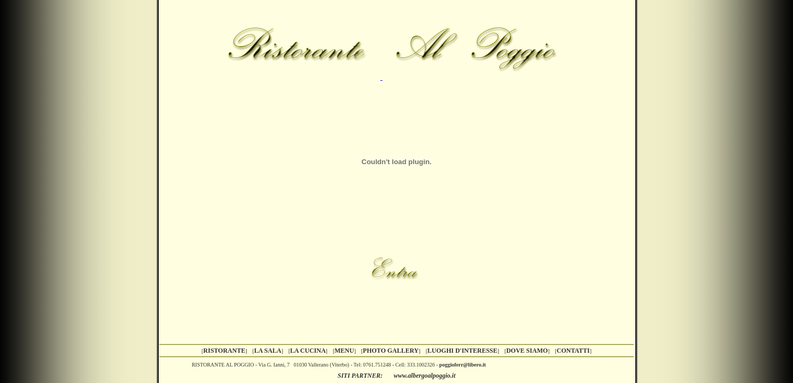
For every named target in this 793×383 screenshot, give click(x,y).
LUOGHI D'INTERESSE (462, 350)
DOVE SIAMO (527, 350)
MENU (344, 350)
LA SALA (267, 350)
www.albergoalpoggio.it (424, 375)
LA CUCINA (308, 350)
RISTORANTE (224, 350)
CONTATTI (573, 350)
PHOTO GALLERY (391, 350)
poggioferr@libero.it (462, 365)
